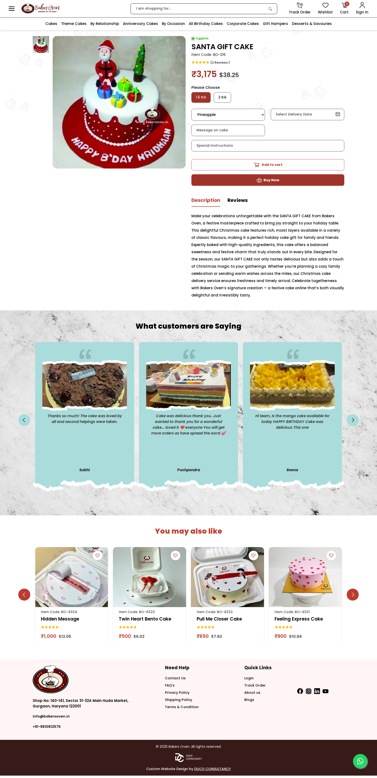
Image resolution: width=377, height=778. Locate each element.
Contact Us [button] (175, 680)
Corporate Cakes (243, 23)
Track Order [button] (255, 687)
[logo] (40, 8)
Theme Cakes (74, 23)
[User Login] (362, 8)
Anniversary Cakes (140, 23)
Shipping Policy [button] (179, 702)
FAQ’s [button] (170, 687)
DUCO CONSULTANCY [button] (212, 771)
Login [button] (249, 680)
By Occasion (173, 23)
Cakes (51, 23)
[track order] (300, 8)
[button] (12, 9)
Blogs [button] (249, 702)
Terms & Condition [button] (182, 709)
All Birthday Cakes (206, 23)
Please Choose (205, 87)
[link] (270, 9)
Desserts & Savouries (312, 23)
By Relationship (104, 23)
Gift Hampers (275, 23)
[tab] (205, 204)
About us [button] (252, 694)
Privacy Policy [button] (177, 694)
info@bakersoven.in (52, 718)
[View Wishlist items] (325, 8)
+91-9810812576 (47, 728)
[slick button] (24, 423)
